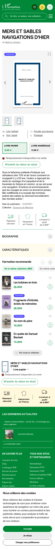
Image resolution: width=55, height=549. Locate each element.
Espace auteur (8, 486)
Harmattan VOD (37, 471)
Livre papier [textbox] (19, 369)
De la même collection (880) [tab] (18, 269)
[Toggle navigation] (50, 16)
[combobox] (22, 369)
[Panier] (50, 7)
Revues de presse (9, 471)
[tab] (14, 148)
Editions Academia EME (41, 474)
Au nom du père (23, 321)
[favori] (50, 278)
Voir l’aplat (9, 135)
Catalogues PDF (9, 467)
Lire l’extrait (10, 131)
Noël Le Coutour (12, 42)
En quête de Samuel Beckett (25, 335)
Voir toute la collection (29, 353)
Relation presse (9, 475)
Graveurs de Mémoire (23, 208)
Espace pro (7, 482)
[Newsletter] (35, 7)
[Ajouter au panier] (50, 286)
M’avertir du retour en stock (21, 164)
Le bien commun (37, 486)
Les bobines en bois (25, 282)
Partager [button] (36, 135)
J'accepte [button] (27, 529)
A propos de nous (10, 460)
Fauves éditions (37, 478)
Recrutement (7, 478)
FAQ (4, 464)
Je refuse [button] (27, 535)
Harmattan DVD (37, 467)
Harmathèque (36, 463)
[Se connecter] (42, 7)
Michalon (34, 482)
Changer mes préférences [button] (27, 542)
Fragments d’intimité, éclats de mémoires (26, 302)
